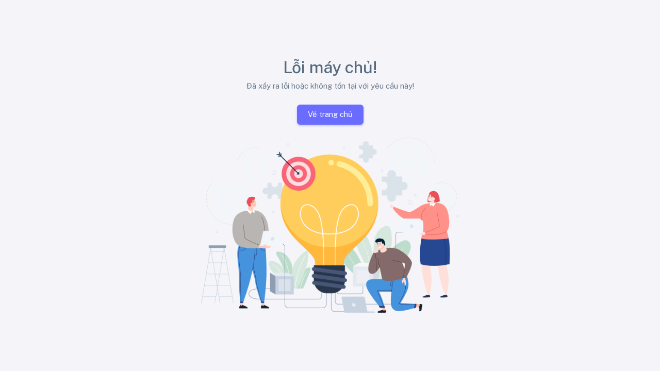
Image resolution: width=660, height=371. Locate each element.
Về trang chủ (330, 114)
